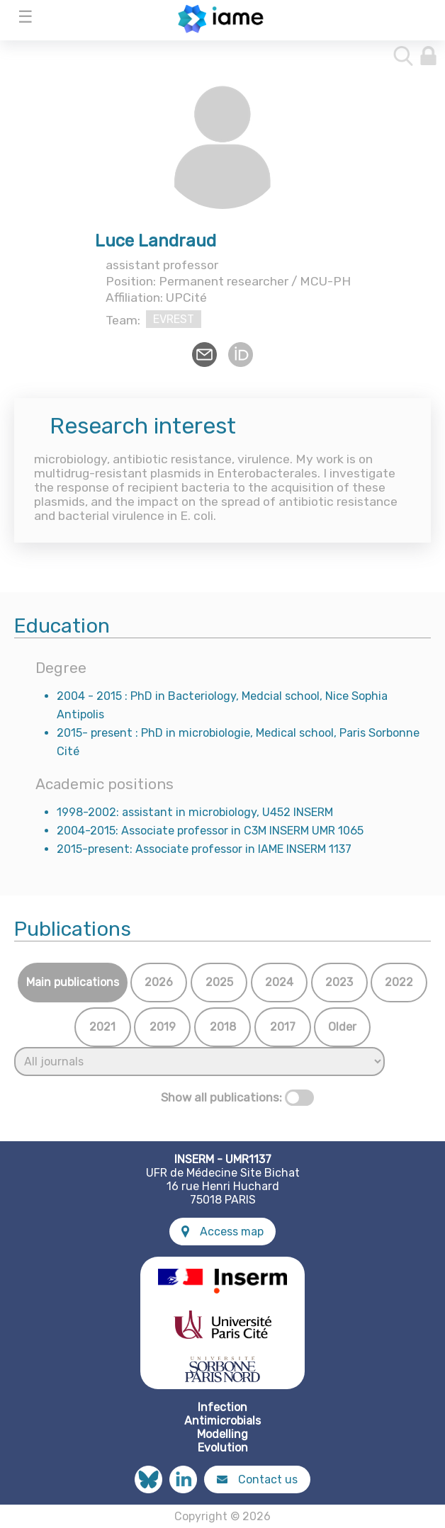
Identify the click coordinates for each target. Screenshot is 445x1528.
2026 (159, 982)
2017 (282, 1027)
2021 (102, 1027)
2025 (219, 982)
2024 (279, 982)
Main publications (72, 982)
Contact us (257, 1479)
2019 (163, 1027)
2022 (399, 982)
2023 (339, 982)
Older (342, 1027)
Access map (222, 1231)
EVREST (173, 319)
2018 (223, 1027)
